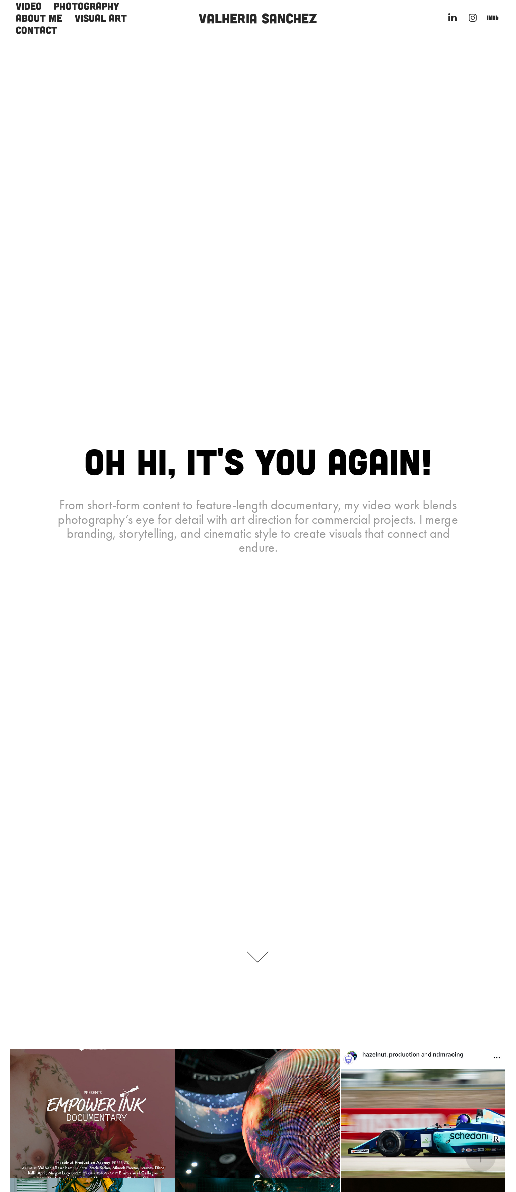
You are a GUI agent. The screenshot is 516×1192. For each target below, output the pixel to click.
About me (39, 18)
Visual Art (101, 18)
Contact (36, 30)
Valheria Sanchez (258, 18)
